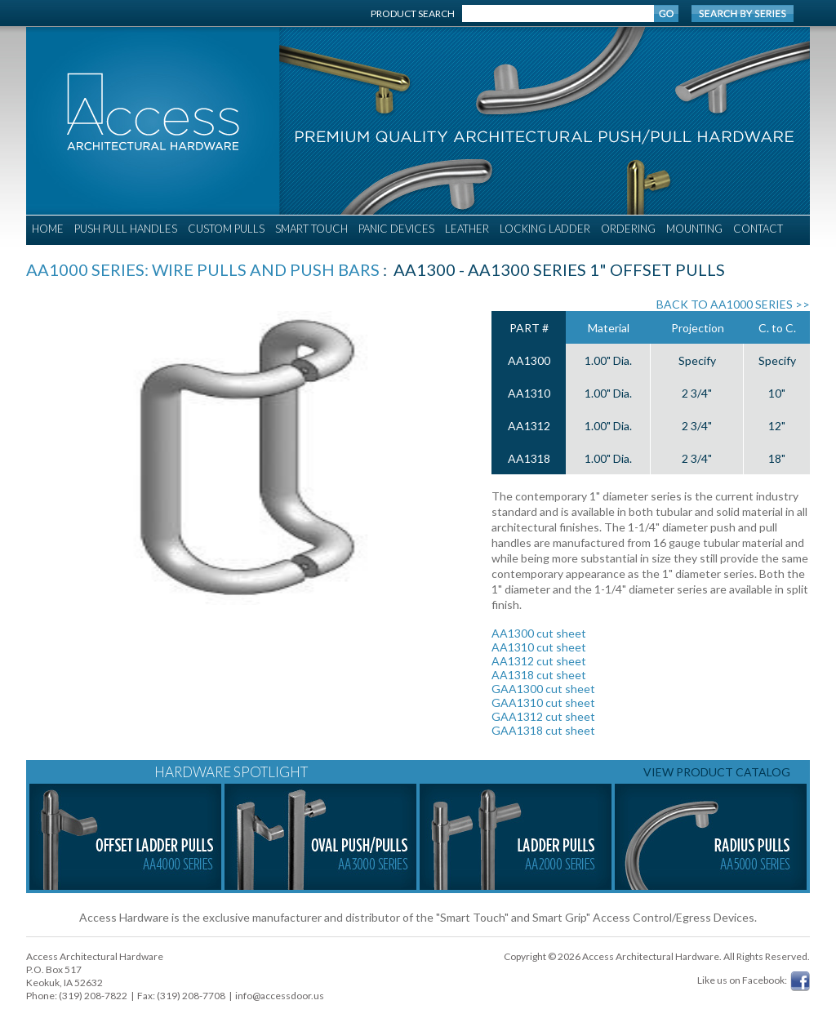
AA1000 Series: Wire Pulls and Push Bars (203, 269)
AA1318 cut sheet (538, 675)
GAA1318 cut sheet (543, 730)
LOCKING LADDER (545, 228)
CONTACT (758, 228)
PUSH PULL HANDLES (125, 228)
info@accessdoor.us (279, 995)
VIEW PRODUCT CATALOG (716, 772)
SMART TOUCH (311, 228)
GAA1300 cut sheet (543, 689)
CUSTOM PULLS (226, 228)
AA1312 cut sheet (538, 661)
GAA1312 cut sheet (543, 716)
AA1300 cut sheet (538, 633)
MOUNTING (694, 228)
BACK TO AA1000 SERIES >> (733, 304)
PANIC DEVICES (396, 228)
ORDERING (628, 228)
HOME (48, 228)
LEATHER (467, 228)
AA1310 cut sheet (538, 647)
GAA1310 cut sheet (543, 702)
